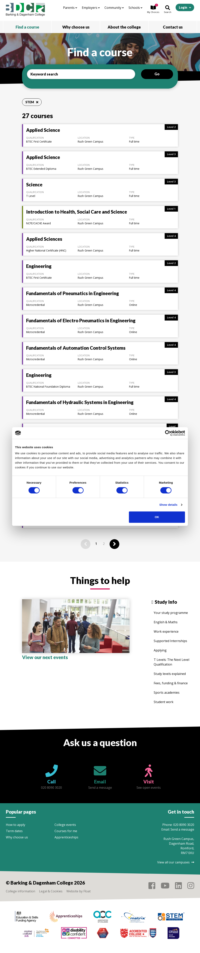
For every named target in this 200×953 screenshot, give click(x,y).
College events (65, 825)
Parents (70, 7)
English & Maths (166, 622)
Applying (160, 650)
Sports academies (166, 692)
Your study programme (171, 613)
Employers (91, 7)
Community (114, 7)
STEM (31, 102)
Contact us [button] (173, 27)
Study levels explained (170, 674)
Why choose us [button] (75, 27)
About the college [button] (124, 27)
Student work (163, 702)
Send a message (182, 829)
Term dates (14, 831)
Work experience (166, 631)
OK (157, 517)
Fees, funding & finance (171, 683)
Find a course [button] (27, 27)
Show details (168, 504)
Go (156, 74)
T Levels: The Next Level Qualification (171, 661)
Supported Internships (170, 641)
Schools (135, 7)
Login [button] (183, 7)
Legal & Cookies (50, 891)
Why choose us (17, 837)
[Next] (114, 544)
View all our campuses (175, 862)
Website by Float (78, 891)
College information (20, 891)
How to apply (15, 825)
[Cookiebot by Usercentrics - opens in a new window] (168, 433)
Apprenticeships (66, 837)
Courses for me (65, 831)
